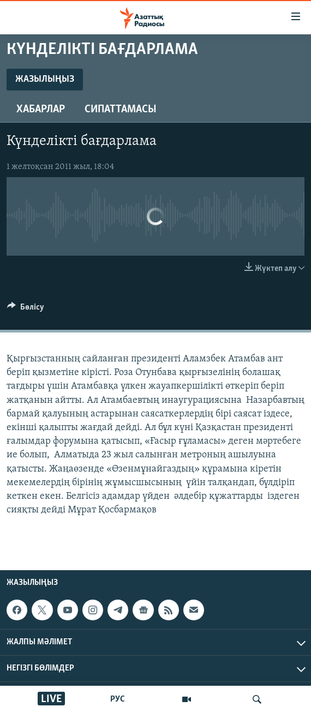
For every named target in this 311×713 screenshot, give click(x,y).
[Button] (25, 309)
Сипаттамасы (121, 109)
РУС (117, 699)
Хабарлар (40, 109)
